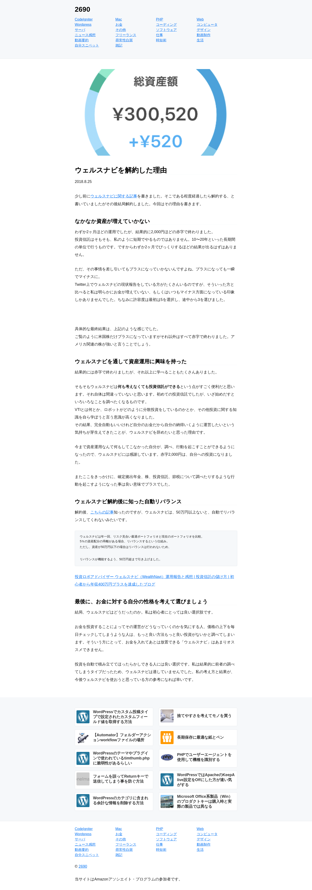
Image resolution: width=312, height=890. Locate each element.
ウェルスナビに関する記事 (113, 196)
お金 (118, 24)
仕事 (159, 35)
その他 (120, 30)
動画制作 (204, 35)
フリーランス (125, 35)
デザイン (204, 30)
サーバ (80, 30)
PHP (159, 19)
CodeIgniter (84, 19)
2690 (82, 9)
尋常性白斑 (124, 40)
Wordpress (83, 24)
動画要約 (82, 40)
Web (200, 19)
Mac (118, 19)
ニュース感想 (85, 35)
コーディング (166, 24)
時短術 (161, 40)
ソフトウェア (166, 30)
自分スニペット (87, 45)
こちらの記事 (102, 512)
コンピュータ (207, 24)
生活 (200, 40)
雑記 (118, 45)
